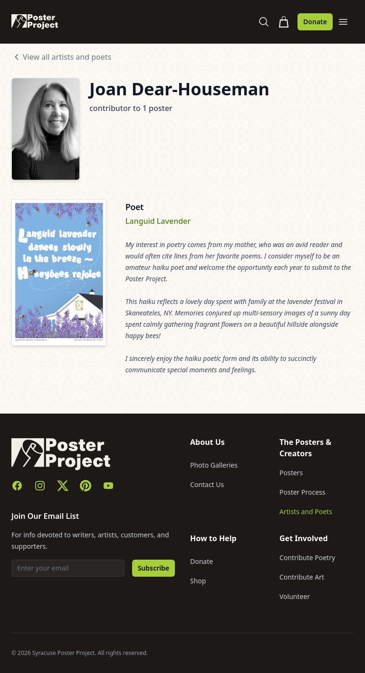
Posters (291, 472)
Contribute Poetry (307, 557)
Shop (198, 580)
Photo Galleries (214, 465)
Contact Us (207, 484)
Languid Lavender (158, 221)
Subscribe (153, 567)
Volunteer (294, 596)
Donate (315, 21)
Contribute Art (301, 576)
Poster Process (302, 492)
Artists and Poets (305, 511)
